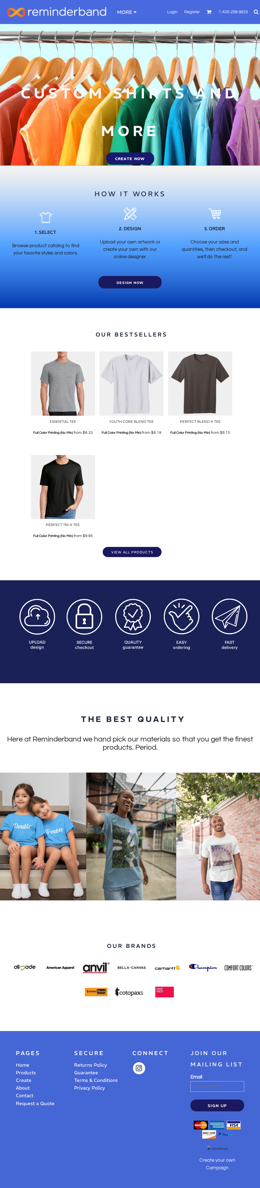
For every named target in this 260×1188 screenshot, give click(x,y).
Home (22, 1065)
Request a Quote (35, 1103)
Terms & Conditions (96, 1080)
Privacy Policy (89, 1088)
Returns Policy (90, 1065)
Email (196, 1077)
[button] (209, 11)
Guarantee (86, 1073)
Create (23, 1080)
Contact (24, 1095)
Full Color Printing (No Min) (53, 433)
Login (172, 12)
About (23, 1088)
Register (192, 12)
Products (26, 1073)
